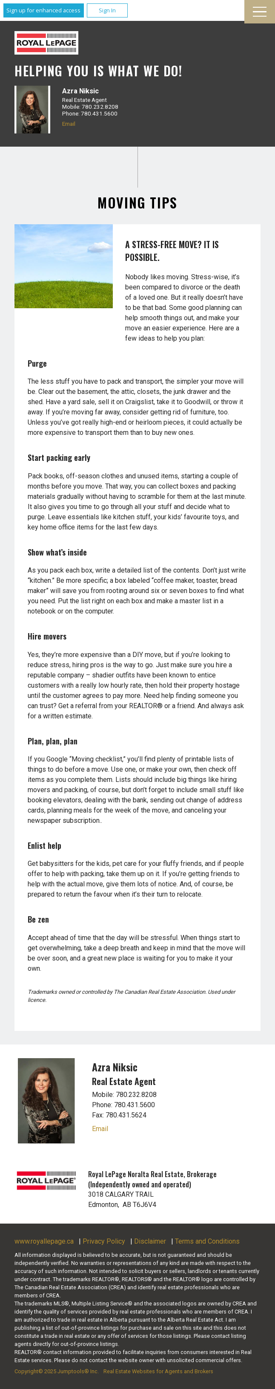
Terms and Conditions (207, 1241)
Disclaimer (150, 1241)
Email (68, 123)
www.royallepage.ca (44, 1241)
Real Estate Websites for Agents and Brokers (158, 1371)
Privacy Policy (104, 1241)
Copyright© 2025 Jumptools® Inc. (56, 1371)
